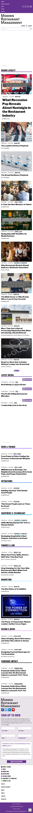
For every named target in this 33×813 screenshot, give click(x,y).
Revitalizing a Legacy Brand (13, 385)
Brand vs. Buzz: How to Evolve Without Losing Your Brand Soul (15, 363)
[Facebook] (23, 6)
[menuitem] (2, 1)
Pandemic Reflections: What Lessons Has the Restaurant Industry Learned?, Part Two (13, 688)
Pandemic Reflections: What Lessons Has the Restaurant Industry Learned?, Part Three (14, 673)
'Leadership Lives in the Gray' (14, 405)
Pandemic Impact (18, 668)
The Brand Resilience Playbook (14, 175)
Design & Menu (17, 636)
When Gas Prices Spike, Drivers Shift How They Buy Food (15, 556)
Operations (16, 488)
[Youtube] (31, 6)
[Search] (30, 28)
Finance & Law (18, 231)
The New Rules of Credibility (13, 589)
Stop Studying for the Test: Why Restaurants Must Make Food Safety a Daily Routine (15, 570)
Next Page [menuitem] (17, 370)
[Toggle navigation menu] (30, 810)
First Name (4, 730)
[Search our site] (15, 28)
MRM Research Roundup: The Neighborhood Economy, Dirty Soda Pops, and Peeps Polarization (16, 472)
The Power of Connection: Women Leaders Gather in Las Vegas (15, 623)
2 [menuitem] (14, 370)
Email (3, 738)
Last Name (20, 730)
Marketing (17, 96)
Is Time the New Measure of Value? (16, 204)
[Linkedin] (28, 6)
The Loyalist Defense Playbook (14, 146)
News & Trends (18, 202)
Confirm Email (22, 738)
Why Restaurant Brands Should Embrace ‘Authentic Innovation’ (15, 266)
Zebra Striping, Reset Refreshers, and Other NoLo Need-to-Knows (16, 640)
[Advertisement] (16, 49)
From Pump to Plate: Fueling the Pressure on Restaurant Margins (15, 457)
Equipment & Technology (20, 263)
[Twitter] (26, 6)
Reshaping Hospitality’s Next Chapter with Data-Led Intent (14, 537)
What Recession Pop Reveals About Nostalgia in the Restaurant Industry (16, 107)
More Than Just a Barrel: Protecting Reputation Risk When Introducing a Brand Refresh (16, 330)
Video (16, 382)
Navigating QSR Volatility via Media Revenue (14, 235)
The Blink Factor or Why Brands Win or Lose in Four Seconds (15, 298)
